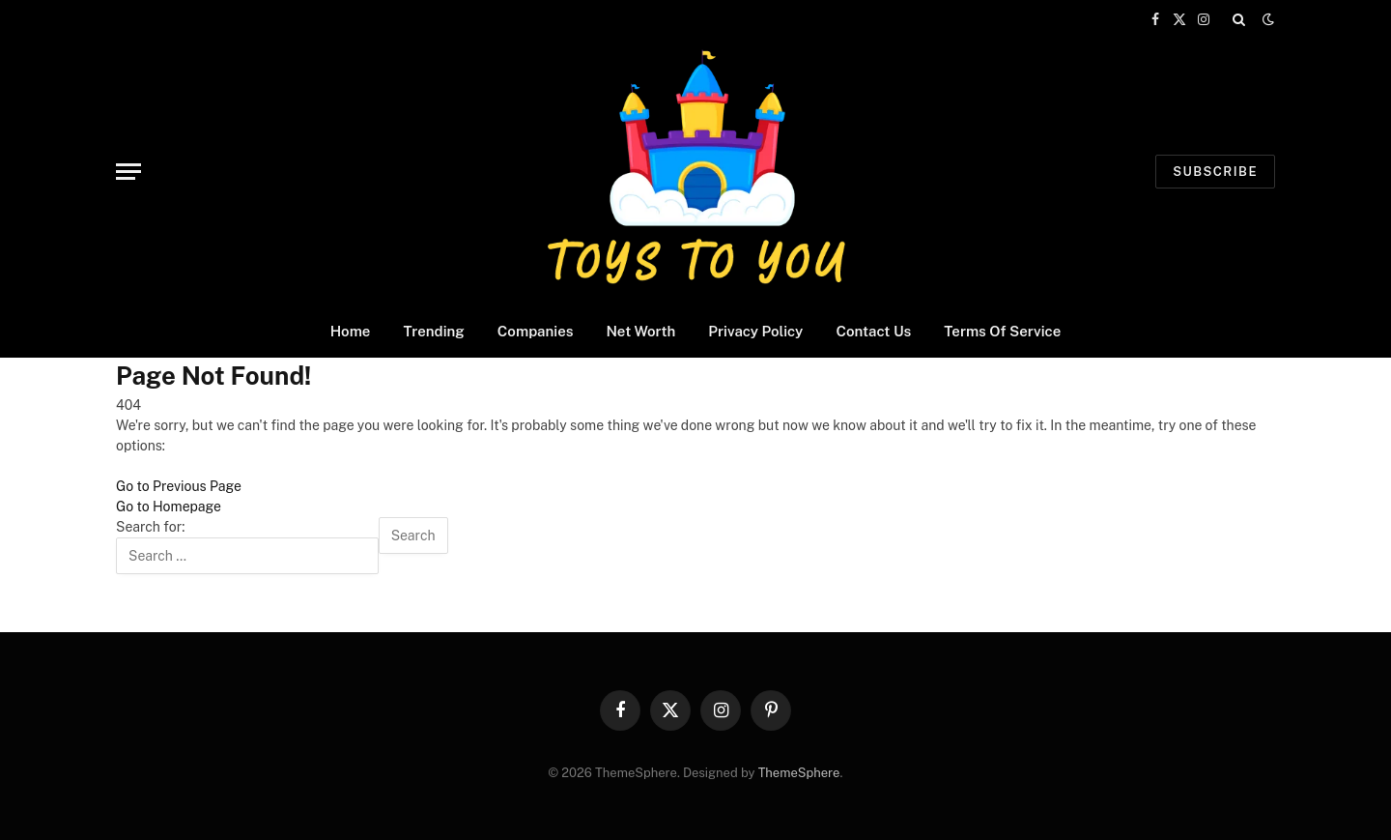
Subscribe (1215, 171)
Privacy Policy (755, 331)
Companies (535, 331)
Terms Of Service (1002, 331)
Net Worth (640, 331)
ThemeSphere (799, 773)
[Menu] (128, 171)
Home (350, 331)
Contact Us (873, 331)
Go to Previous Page (178, 486)
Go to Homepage (168, 506)
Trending (433, 331)
